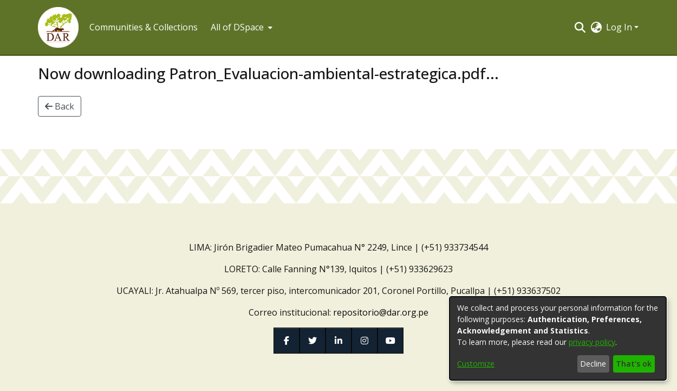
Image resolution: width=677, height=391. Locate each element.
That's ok (634, 363)
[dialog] (558, 338)
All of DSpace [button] (237, 27)
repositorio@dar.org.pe (380, 312)
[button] (58, 27)
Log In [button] (620, 27)
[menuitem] (240, 27)
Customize (475, 363)
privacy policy (592, 342)
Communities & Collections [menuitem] (143, 27)
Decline (593, 363)
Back (59, 106)
